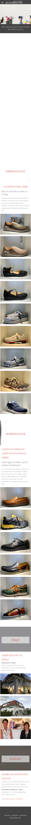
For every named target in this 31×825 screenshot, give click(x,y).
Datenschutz (15, 815)
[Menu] (2, 2)
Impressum (7, 815)
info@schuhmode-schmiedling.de (13, 799)
